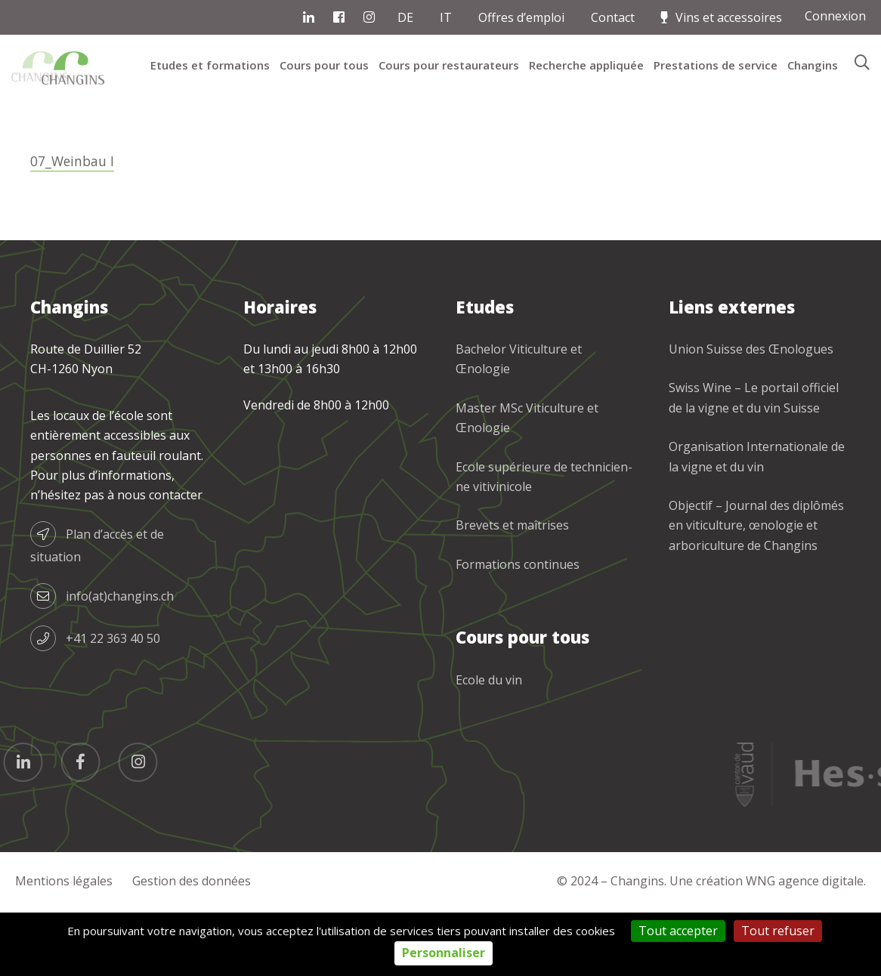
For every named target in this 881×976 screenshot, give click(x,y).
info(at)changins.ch (102, 662)
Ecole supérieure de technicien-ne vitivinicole (544, 543)
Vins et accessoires (728, 17)
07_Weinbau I (73, 227)
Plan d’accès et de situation (97, 610)
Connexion (835, 16)
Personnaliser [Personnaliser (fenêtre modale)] (443, 952)
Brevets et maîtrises (512, 591)
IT (446, 17)
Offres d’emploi (521, 17)
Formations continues (518, 630)
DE (405, 17)
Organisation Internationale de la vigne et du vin (757, 523)
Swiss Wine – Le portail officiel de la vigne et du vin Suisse (754, 464)
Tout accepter (678, 930)
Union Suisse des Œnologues (751, 415)
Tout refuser (778, 930)
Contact (613, 17)
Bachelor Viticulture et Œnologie (519, 425)
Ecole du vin (489, 746)
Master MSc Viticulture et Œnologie (527, 484)
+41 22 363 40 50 (95, 705)
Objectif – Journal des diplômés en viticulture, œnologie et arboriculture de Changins (756, 592)
